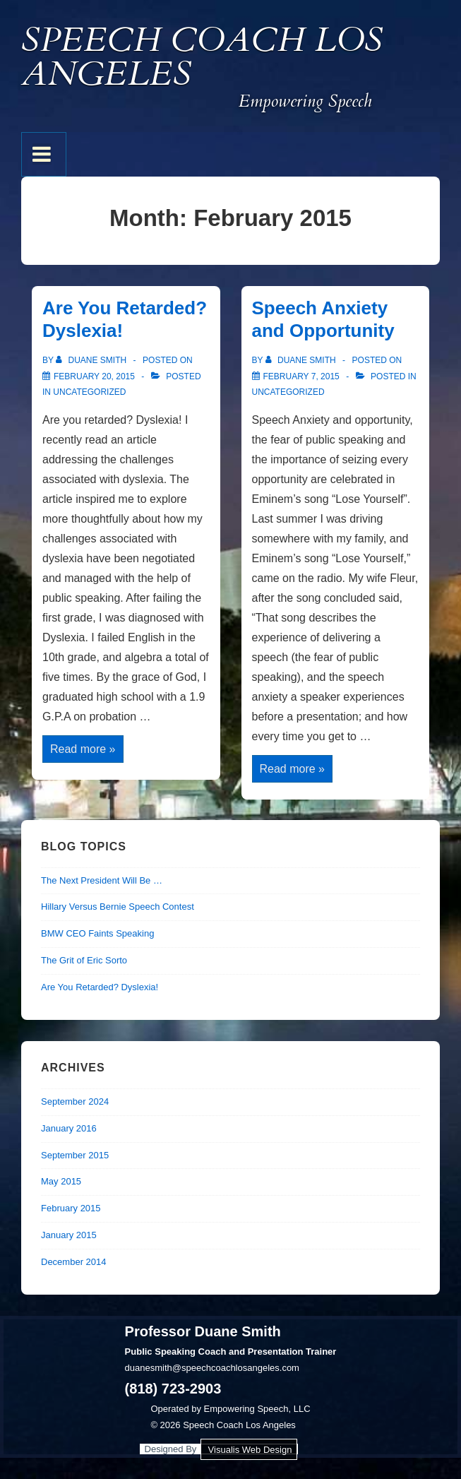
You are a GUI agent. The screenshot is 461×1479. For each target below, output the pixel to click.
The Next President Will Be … (101, 880)
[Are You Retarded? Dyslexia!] (94, 376)
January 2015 (69, 1235)
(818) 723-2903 (173, 1388)
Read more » (82, 750)
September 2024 (75, 1101)
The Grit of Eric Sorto (84, 960)
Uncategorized (89, 392)
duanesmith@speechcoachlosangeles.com (212, 1367)
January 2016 (69, 1128)
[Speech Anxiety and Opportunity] (301, 376)
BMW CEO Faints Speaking (97, 933)
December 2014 (74, 1262)
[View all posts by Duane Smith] (92, 360)
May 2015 (61, 1181)
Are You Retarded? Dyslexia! (99, 987)
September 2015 (75, 1155)
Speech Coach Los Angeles (202, 57)
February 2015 (71, 1208)
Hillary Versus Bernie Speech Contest (117, 906)
